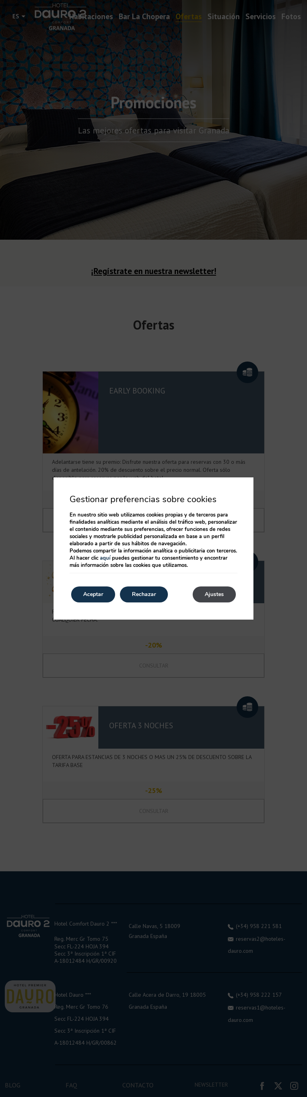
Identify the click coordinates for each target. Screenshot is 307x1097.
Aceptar (93, 594)
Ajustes (214, 594)
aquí (105, 558)
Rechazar (144, 594)
